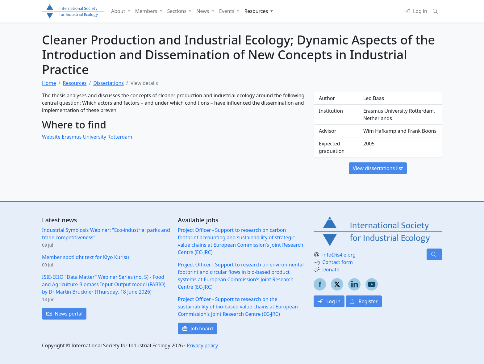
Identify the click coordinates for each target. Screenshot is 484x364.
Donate (330, 269)
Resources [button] (256, 11)
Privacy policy (202, 345)
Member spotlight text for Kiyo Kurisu (85, 257)
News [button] (203, 11)
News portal (64, 313)
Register (364, 301)
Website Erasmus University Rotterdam (87, 136)
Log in (329, 301)
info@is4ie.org (339, 254)
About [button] (119, 11)
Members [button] (147, 11)
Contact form (337, 262)
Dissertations (108, 83)
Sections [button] (177, 11)
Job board (197, 328)
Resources (74, 83)
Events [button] (227, 11)
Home (49, 83)
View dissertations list (378, 168)
